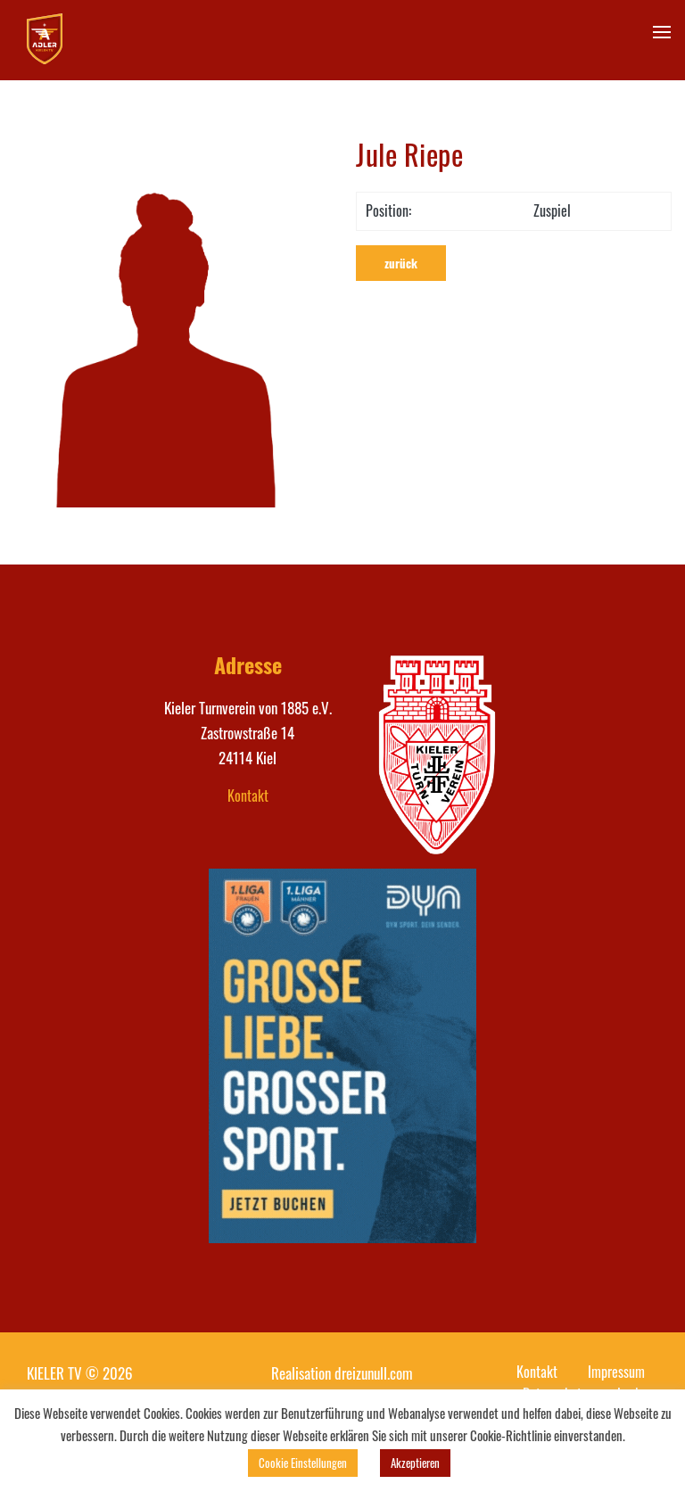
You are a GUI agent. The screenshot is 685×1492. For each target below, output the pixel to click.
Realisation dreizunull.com (342, 1373)
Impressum (616, 1371)
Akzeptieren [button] (415, 1462)
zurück (400, 263)
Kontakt (247, 795)
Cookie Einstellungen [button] (303, 1462)
